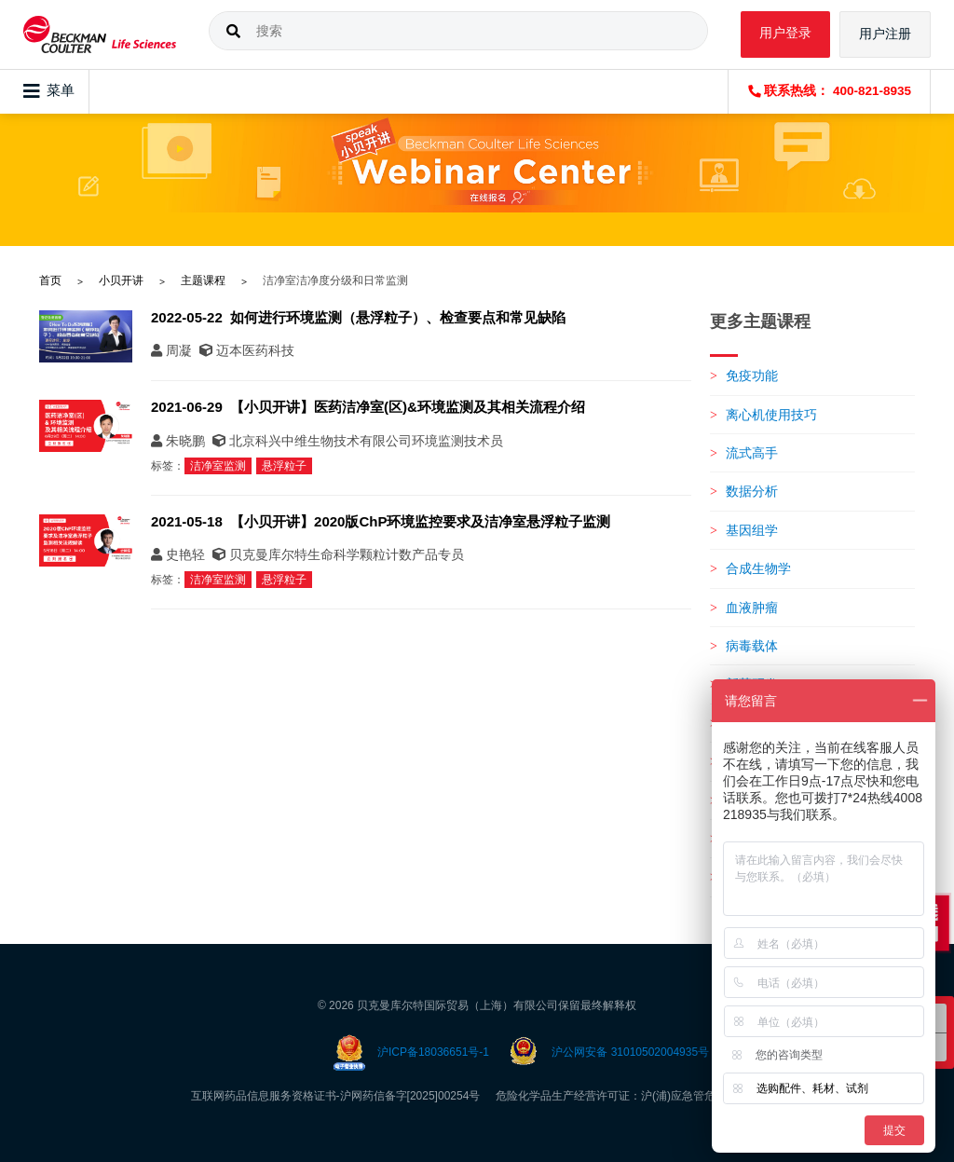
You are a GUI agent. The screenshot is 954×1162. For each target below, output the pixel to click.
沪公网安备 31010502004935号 (630, 1052)
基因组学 (752, 530)
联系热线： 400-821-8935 (829, 91)
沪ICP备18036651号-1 (433, 1052)
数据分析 (752, 491)
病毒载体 (752, 645)
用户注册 (885, 34)
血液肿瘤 (752, 607)
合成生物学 (758, 568)
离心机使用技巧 (771, 414)
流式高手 (752, 452)
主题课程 (203, 280)
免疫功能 (752, 375)
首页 (50, 280)
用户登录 (785, 33)
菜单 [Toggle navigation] (49, 91)
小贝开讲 (121, 280)
